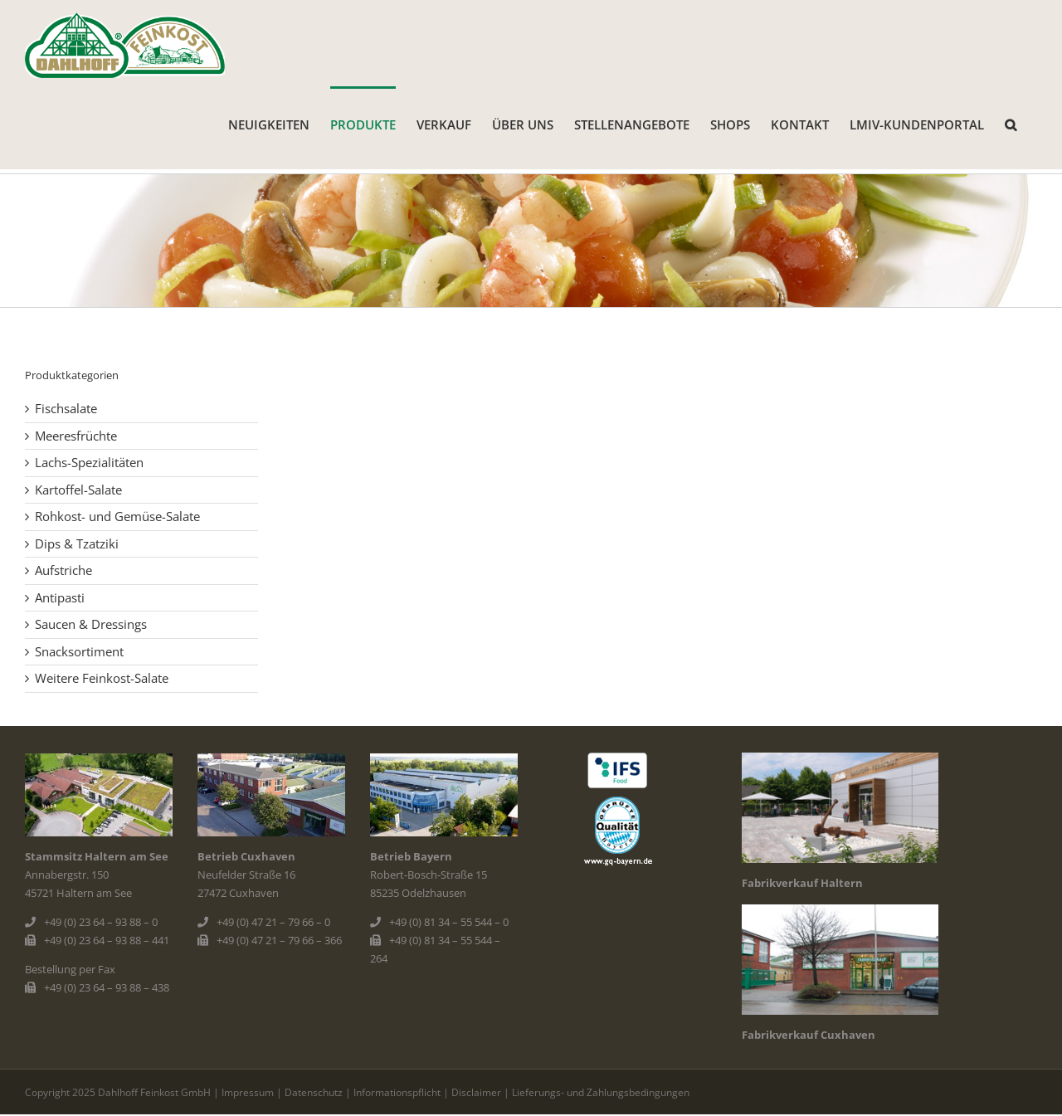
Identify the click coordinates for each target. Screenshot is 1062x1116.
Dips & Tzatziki (77, 543)
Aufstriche (63, 570)
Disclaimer (476, 1092)
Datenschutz (314, 1092)
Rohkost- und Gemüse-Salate (117, 516)
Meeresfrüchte (76, 435)
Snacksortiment (79, 651)
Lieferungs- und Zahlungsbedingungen (600, 1092)
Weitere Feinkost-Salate (101, 678)
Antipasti (60, 597)
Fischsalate (66, 408)
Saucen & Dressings (91, 624)
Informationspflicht (397, 1092)
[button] (1010, 123)
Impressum (248, 1092)
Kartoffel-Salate (78, 489)
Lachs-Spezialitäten (89, 462)
